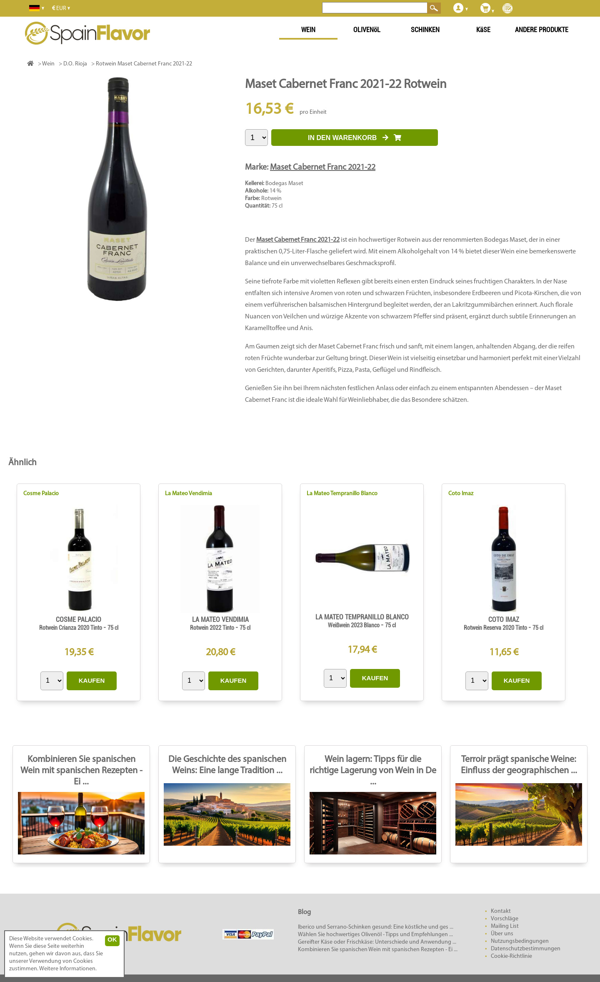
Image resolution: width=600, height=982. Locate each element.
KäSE (483, 30)
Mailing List (505, 926)
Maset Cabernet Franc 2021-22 (322, 167)
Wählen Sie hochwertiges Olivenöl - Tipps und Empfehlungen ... (375, 935)
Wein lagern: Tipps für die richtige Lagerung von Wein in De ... (373, 771)
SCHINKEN (425, 30)
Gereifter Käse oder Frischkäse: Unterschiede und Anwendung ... (377, 942)
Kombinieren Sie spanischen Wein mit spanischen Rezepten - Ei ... (81, 771)
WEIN (308, 30)
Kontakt (501, 911)
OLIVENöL (366, 30)
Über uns (502, 934)
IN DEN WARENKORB (354, 137)
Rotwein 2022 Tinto (212, 627)
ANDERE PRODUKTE (541, 30)
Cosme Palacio (41, 494)
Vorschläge (504, 919)
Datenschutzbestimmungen (525, 949)
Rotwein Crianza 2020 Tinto (71, 627)
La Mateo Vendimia (188, 494)
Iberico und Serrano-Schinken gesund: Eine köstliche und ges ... (375, 927)
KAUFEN (92, 680)
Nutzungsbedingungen (520, 941)
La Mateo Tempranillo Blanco (342, 494)
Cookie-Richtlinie (511, 956)
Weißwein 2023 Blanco (354, 625)
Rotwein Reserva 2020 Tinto (496, 627)
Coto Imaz (460, 494)
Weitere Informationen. (68, 969)
